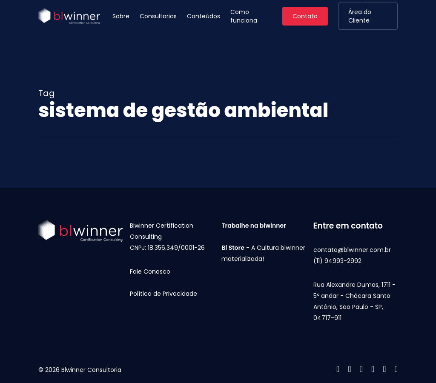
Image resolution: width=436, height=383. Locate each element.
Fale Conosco (150, 271)
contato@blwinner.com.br (352, 250)
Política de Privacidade (163, 293)
